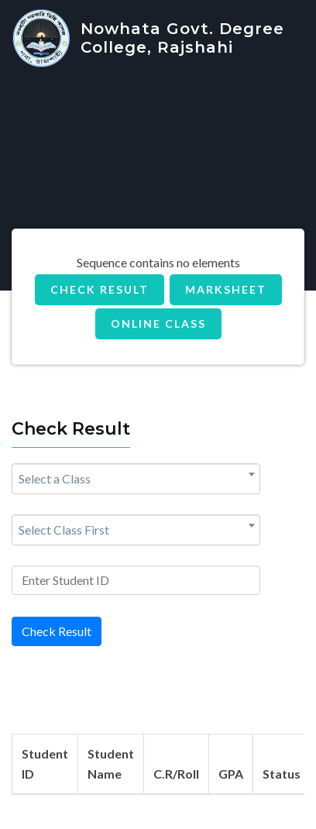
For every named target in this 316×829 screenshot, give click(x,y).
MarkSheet (225, 289)
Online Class (158, 323)
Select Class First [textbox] (64, 529)
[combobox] (136, 478)
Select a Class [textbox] (55, 478)
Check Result (99, 289)
